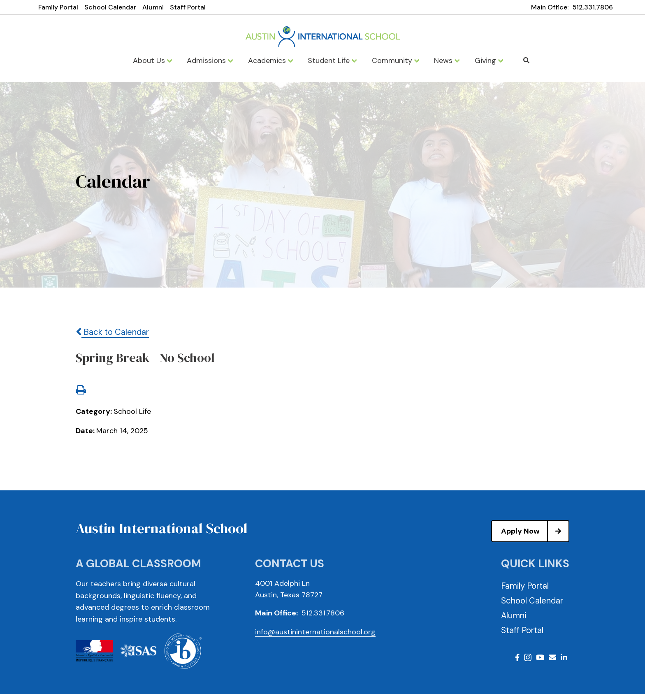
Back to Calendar (112, 332)
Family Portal (58, 7)
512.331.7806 (593, 7)
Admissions (210, 60)
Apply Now (534, 531)
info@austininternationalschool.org (315, 632)
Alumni (153, 7)
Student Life (332, 60)
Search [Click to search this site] (526, 60)
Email (552, 657)
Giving (489, 60)
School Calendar (110, 7)
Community (395, 60)
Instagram (527, 657)
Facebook (517, 657)
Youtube (540, 657)
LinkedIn (564, 657)
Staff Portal (188, 7)
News (446, 60)
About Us (152, 60)
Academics (270, 60)
